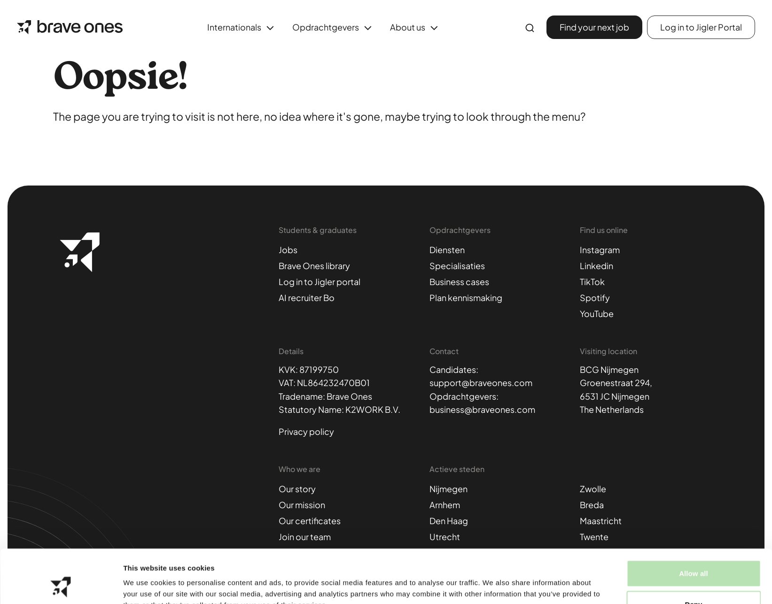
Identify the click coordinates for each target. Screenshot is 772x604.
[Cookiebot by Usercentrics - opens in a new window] (61, 586)
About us (415, 28)
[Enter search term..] (529, 28)
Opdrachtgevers (333, 28)
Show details (493, 585)
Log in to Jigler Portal (701, 27)
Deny (693, 554)
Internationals (242, 28)
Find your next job (594, 27)
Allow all (693, 523)
